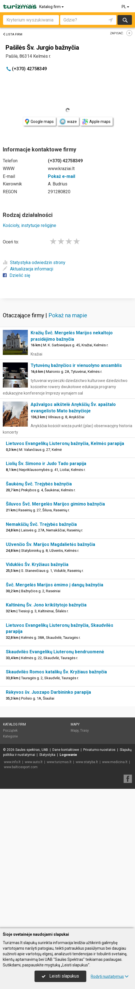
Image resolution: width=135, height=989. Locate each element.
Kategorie (10, 876)
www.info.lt (12, 901)
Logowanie (68, 894)
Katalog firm (52, 6)
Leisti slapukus (60, 976)
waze (68, 121)
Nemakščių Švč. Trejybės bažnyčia (41, 663)
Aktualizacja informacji (28, 269)
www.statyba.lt (87, 901)
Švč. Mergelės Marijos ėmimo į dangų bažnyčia (54, 724)
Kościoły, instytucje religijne (29, 225)
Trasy (84, 870)
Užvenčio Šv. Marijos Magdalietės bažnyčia (50, 683)
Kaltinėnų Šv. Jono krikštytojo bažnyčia (46, 744)
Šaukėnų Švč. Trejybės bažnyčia (39, 623)
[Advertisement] (67, 367)
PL (126, 6)
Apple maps (96, 122)
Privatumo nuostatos (99, 889)
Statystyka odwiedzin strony (34, 262)
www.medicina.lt (114, 901)
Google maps (39, 122)
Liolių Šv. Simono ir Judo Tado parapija (46, 603)
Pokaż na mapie (67, 454)
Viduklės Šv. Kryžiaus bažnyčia (37, 704)
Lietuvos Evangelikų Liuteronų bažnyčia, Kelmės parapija (65, 583)
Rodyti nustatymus (110, 976)
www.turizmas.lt (59, 901)
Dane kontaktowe (65, 889)
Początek (10, 870)
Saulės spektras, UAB (31, 889)
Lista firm (12, 34)
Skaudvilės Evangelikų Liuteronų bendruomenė (55, 791)
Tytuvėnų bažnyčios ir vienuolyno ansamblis (76, 504)
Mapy (75, 864)
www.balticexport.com (21, 906)
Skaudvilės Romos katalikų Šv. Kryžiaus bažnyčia (56, 811)
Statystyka (47, 894)
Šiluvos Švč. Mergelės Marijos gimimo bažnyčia (55, 643)
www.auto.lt (34, 901)
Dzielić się (16, 275)
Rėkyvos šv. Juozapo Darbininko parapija (48, 831)
